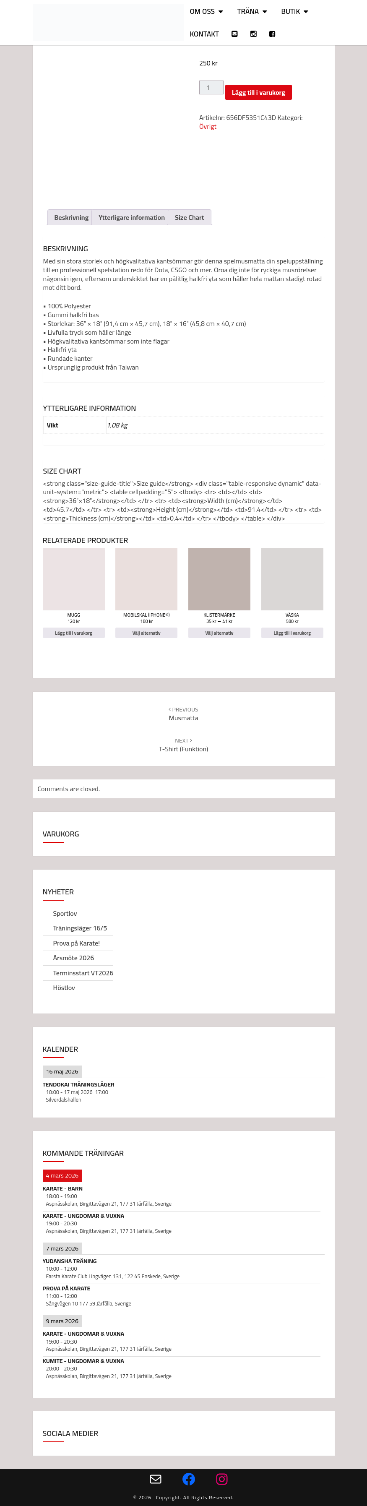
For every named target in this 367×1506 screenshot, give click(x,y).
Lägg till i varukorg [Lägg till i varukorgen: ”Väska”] (292, 632)
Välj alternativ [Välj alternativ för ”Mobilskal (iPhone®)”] (147, 632)
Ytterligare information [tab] (132, 217)
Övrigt (207, 126)
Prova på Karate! (76, 943)
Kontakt (204, 34)
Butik (290, 11)
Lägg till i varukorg (258, 92)
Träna (248, 11)
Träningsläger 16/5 (80, 928)
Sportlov (65, 913)
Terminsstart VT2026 (83, 973)
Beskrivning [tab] (72, 217)
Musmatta (183, 714)
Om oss (202, 11)
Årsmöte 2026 (73, 957)
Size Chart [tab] (189, 217)
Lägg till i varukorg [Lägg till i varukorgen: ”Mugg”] (73, 632)
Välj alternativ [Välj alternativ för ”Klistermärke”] (219, 632)
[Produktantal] (211, 87)
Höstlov (64, 987)
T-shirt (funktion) (183, 745)
